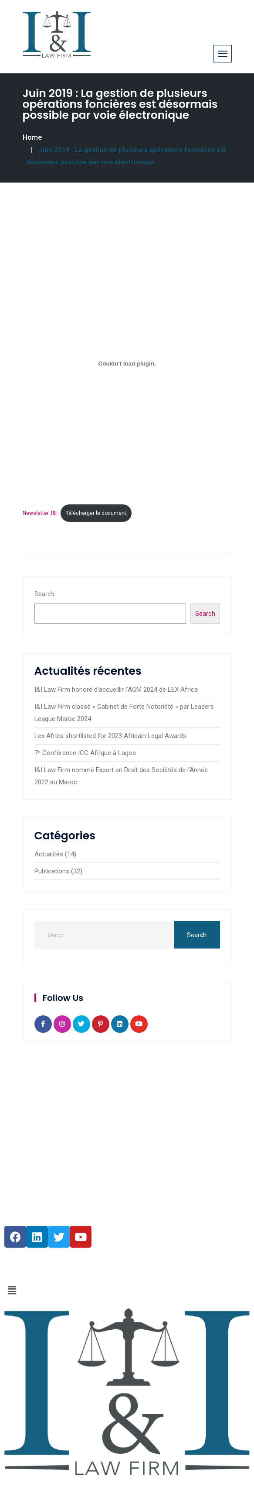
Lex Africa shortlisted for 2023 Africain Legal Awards (110, 736)
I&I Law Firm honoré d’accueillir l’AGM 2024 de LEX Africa (116, 689)
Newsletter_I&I (40, 513)
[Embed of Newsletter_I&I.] (127, 364)
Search (44, 593)
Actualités (48, 854)
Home (32, 137)
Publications (51, 871)
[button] (127, 1291)
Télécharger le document (96, 513)
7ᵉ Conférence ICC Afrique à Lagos (85, 753)
